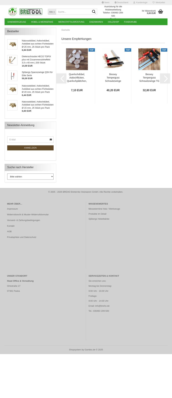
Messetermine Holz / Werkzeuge (104, 252)
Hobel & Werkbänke (42, 22)
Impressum (12, 252)
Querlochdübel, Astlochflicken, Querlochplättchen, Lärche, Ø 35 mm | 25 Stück (77, 122)
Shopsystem (75, 393)
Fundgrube (130, 22)
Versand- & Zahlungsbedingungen (23, 264)
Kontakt (10, 270)
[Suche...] (52, 12)
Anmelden (30, 192)
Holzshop (113, 22)
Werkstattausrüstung (71, 22)
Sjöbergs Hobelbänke (99, 263)
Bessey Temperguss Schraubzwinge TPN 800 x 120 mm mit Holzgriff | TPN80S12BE (113, 122)
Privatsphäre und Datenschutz (21, 281)
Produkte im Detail (97, 258)
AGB (9, 275)
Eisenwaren (96, 22)
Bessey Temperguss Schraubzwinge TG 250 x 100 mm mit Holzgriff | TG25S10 (149, 122)
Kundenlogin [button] (140, 2)
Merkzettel (159, 2)
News (105, 2)
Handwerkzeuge (16, 22)
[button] (121, 2)
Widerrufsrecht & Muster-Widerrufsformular (28, 258)
